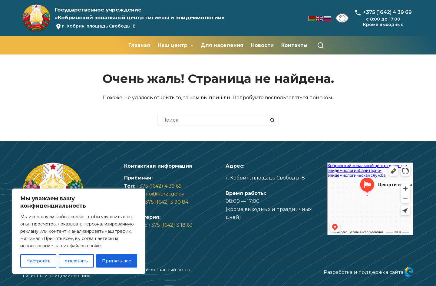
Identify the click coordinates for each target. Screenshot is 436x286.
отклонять (76, 261)
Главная (139, 45)
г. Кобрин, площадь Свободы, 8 (99, 26)
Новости (262, 45)
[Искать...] (211, 120)
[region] (78, 231)
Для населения (222, 45)
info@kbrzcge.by (163, 194)
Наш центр (177, 45)
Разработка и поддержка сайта (368, 272)
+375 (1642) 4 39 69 (159, 186)
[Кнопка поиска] (272, 120)
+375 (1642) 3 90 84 (165, 202)
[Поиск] (321, 45)
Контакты (294, 45)
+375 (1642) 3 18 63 (170, 225)
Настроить (38, 261)
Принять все (116, 261)
